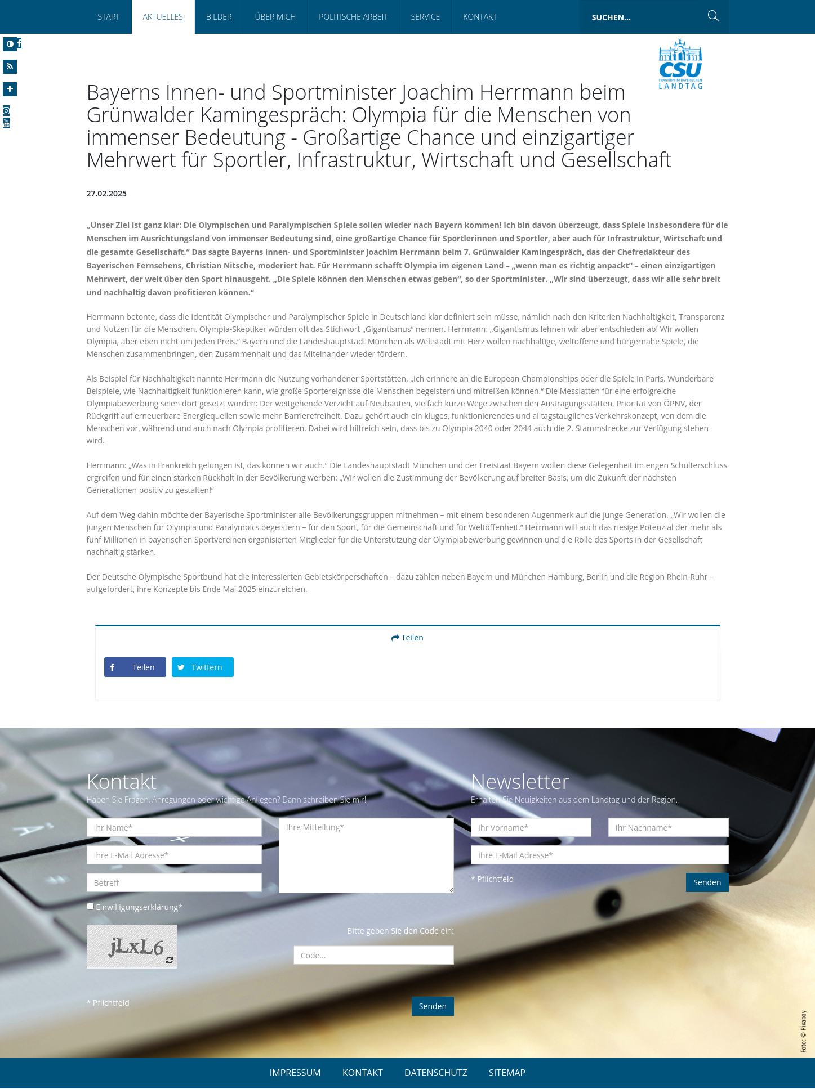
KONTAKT (362, 1073)
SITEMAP (507, 1073)
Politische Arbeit (353, 16)
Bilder (218, 16)
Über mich (275, 16)
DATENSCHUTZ (435, 1073)
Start (109, 16)
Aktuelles (163, 16)
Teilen (407, 638)
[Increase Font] (10, 89)
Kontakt (480, 16)
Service (425, 16)
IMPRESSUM (295, 1073)
